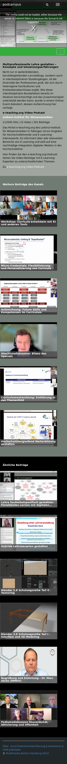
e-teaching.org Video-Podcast (25, 166)
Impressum (55, 746)
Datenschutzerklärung (31, 746)
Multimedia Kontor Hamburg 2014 (27, 753)
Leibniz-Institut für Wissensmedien (28, 117)
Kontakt (15, 749)
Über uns (9, 746)
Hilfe (6, 749)
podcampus (12, 4)
